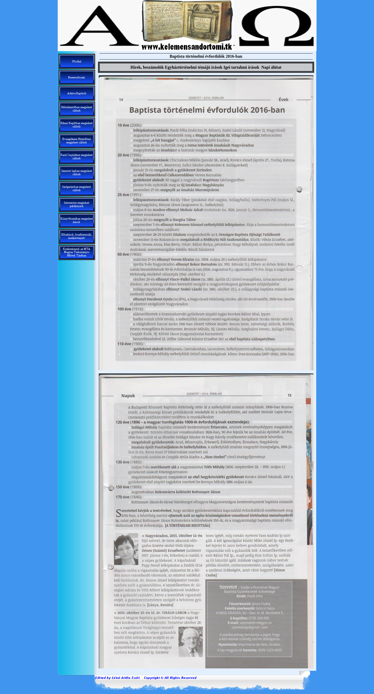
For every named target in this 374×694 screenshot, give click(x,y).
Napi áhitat (271, 67)
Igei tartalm (241, 67)
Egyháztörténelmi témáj (193, 67)
